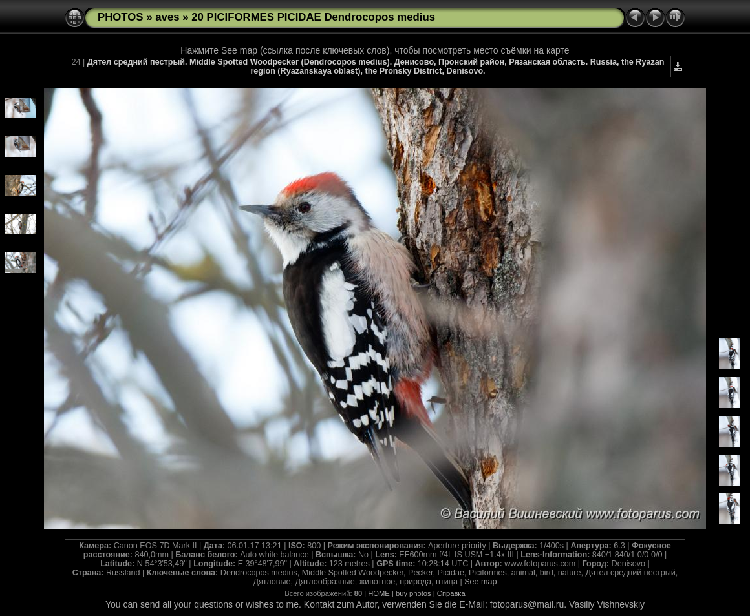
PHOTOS (121, 17)
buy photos (413, 593)
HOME (379, 593)
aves (167, 17)
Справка (451, 593)
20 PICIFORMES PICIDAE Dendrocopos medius (313, 17)
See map (480, 581)
